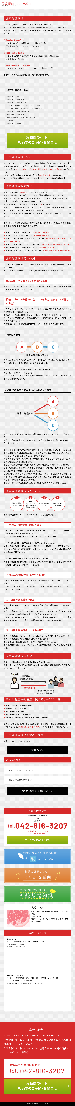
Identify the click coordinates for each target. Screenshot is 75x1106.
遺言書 (10, 59)
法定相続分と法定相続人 (18, 46)
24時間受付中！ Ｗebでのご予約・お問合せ (37, 140)
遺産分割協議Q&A (14, 123)
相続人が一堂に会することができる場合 (25, 105)
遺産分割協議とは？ (15, 96)
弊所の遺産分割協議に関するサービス (23, 117)
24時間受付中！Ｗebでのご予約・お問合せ (37, 1086)
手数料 (10, 120)
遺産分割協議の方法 (15, 99)
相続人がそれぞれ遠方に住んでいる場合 (25, 108)
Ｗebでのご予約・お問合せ (37, 839)
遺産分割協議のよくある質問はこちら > (37, 791)
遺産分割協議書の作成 (16, 102)
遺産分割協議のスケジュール (19, 111)
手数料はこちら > (37, 750)
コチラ (40, 515)
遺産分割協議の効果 (15, 114)
